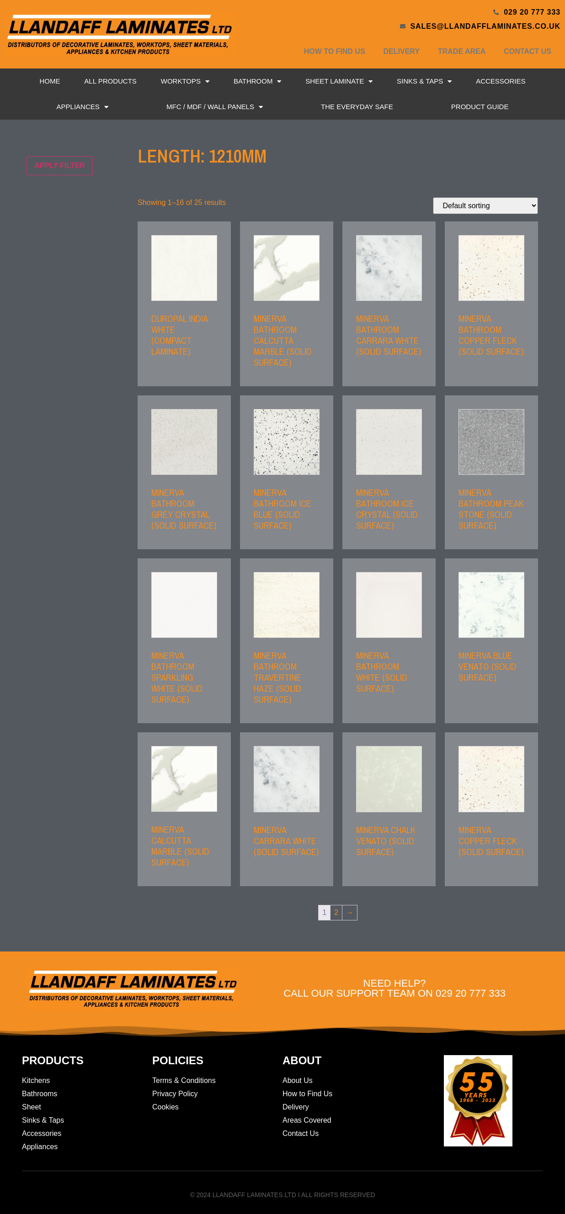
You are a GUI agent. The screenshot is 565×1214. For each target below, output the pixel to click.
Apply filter (59, 165)
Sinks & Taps (424, 81)
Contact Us (527, 51)
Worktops (185, 81)
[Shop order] (485, 205)
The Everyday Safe (357, 106)
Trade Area (461, 51)
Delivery (402, 51)
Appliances (82, 107)
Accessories (500, 81)
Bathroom (258, 81)
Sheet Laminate (339, 81)
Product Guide (480, 106)
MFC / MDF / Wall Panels (214, 107)
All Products (110, 81)
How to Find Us (334, 51)
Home (49, 81)
